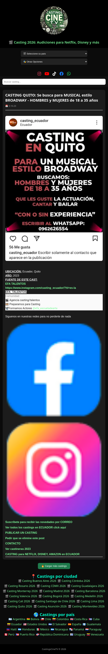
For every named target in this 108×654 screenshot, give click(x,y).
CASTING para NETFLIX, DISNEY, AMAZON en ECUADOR (42, 554)
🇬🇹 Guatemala (92, 624)
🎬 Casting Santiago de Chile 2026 (53, 601)
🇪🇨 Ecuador (14, 624)
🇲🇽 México (42, 629)
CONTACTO (12, 543)
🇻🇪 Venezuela (95, 634)
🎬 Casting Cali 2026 (17, 601)
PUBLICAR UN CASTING (21, 532)
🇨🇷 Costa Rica (78, 619)
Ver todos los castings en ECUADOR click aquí (35, 527)
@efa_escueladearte (45, 308)
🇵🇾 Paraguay (93, 629)
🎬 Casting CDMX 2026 (51, 586)
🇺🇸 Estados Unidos (35, 624)
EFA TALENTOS (15, 283)
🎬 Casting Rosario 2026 (19, 586)
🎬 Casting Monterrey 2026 (20, 591)
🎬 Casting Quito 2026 (17, 606)
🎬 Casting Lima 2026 (90, 601)
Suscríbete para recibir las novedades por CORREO (38, 522)
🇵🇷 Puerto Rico (25, 634)
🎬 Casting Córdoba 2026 (73, 581)
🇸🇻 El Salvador (57, 624)
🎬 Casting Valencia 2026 (21, 596)
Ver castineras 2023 (18, 548)
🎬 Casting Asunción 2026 (50, 606)
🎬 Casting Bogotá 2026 (53, 596)
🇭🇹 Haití (11, 629)
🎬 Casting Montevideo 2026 (86, 606)
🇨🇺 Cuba (94, 619)
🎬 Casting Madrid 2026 (54, 591)
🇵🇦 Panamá (76, 629)
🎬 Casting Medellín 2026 (86, 596)
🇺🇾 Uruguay (77, 634)
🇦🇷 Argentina (17, 619)
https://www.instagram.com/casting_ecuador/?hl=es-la (40, 287)
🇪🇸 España (74, 624)
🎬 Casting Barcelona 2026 (88, 591)
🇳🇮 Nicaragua (59, 629)
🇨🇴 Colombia (60, 619)
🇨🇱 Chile (46, 619)
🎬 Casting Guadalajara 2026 (85, 586)
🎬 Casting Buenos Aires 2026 (37, 581)
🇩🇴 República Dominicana (52, 634)
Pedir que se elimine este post (24, 538)
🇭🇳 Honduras (26, 629)
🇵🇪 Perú (9, 634)
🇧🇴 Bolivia (33, 619)
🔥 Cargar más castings (54, 566)
